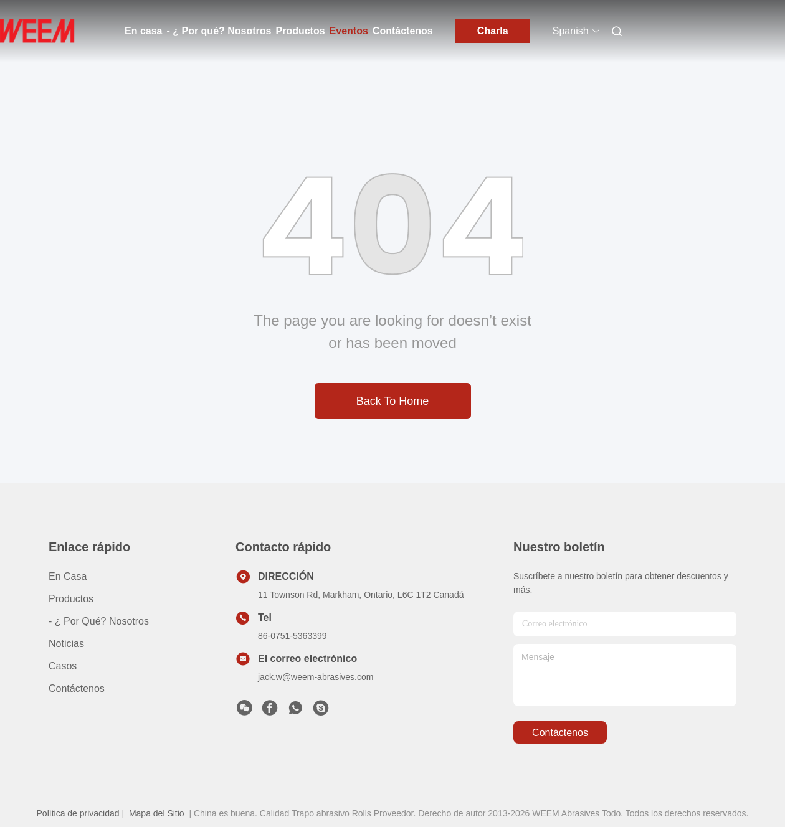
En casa (143, 31)
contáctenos (560, 732)
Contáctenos (403, 31)
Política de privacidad (78, 813)
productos (71, 598)
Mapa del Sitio (156, 813)
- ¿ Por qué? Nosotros (218, 31)
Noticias (66, 643)
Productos (300, 31)
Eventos (349, 31)
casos (63, 666)
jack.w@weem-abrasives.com (315, 677)
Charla (492, 31)
